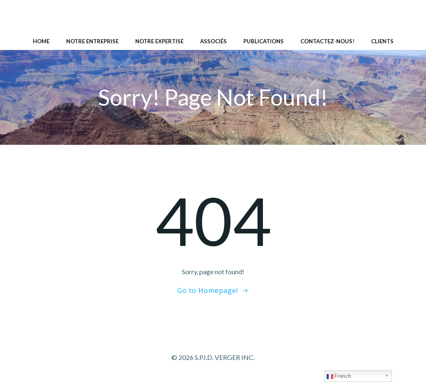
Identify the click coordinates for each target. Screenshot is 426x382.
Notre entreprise (92, 41)
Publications (263, 41)
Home (41, 41)
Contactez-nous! (327, 41)
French (339, 376)
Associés (213, 41)
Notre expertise (159, 41)
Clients (382, 41)
